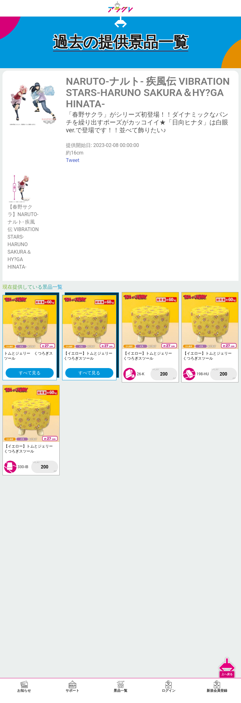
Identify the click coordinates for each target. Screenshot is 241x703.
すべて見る (30, 372)
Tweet (72, 160)
